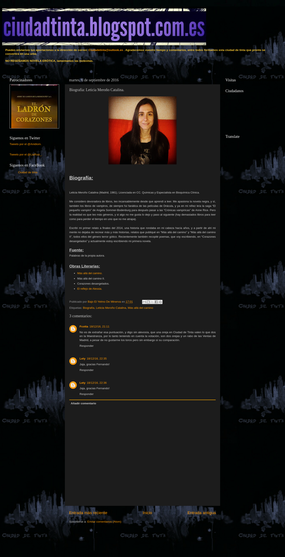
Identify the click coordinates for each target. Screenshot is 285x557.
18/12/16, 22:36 (97, 382)
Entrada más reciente (88, 512)
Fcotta (84, 326)
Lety (83, 358)
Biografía (88, 307)
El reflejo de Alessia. (89, 288)
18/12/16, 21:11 (100, 326)
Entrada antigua (202, 512)
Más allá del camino (140, 307)
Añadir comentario (83, 403)
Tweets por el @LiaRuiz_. (26, 154)
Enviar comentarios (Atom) (104, 521)
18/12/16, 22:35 (97, 358)
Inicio (147, 512)
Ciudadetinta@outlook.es (105, 50)
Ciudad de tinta (27, 172)
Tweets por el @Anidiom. (25, 144)
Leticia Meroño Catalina (111, 307)
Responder (87, 345)
